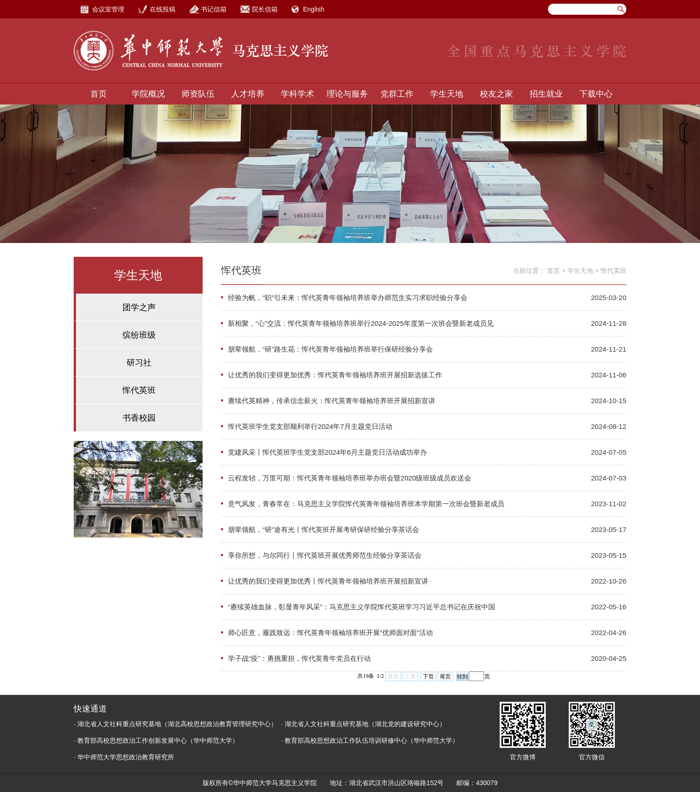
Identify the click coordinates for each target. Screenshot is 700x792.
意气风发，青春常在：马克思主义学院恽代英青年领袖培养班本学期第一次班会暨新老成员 (366, 504)
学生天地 (446, 93)
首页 (98, 93)
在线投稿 (162, 9)
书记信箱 (214, 9)
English (313, 9)
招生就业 (546, 93)
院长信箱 (265, 9)
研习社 (139, 362)
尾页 (445, 676)
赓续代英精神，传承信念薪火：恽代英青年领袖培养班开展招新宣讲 (331, 401)
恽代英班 (139, 390)
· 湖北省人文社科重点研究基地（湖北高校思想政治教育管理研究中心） (175, 724)
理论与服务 (347, 93)
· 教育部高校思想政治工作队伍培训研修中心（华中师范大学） (370, 740)
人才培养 (247, 93)
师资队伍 (198, 93)
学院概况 (148, 93)
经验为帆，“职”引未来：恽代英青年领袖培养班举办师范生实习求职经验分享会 (347, 297)
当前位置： (529, 270)
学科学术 (297, 93)
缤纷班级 (139, 335)
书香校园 (139, 417)
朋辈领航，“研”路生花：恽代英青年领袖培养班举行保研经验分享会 (330, 349)
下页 (428, 676)
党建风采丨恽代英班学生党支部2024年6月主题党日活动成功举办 (327, 452)
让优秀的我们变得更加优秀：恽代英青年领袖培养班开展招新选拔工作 (335, 375)
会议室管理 (108, 9)
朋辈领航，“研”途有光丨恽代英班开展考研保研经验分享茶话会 (323, 529)
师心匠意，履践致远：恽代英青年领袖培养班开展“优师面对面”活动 (330, 632)
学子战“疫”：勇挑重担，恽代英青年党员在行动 (299, 658)
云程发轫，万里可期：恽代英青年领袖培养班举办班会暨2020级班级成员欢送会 (349, 478)
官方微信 (592, 757)
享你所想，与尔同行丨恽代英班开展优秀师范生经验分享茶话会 (324, 555)
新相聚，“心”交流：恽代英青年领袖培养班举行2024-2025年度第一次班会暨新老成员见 (361, 323)
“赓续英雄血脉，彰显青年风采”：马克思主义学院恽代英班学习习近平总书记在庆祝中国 (361, 607)
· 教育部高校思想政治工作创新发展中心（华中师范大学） (156, 740)
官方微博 (523, 757)
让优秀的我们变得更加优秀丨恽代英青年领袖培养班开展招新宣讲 (328, 581)
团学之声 (139, 307)
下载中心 (595, 93)
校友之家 (496, 93)
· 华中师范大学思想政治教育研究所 (124, 757)
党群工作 (397, 93)
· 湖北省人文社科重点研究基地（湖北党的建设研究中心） (363, 724)
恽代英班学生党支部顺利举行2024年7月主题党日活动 (310, 426)
